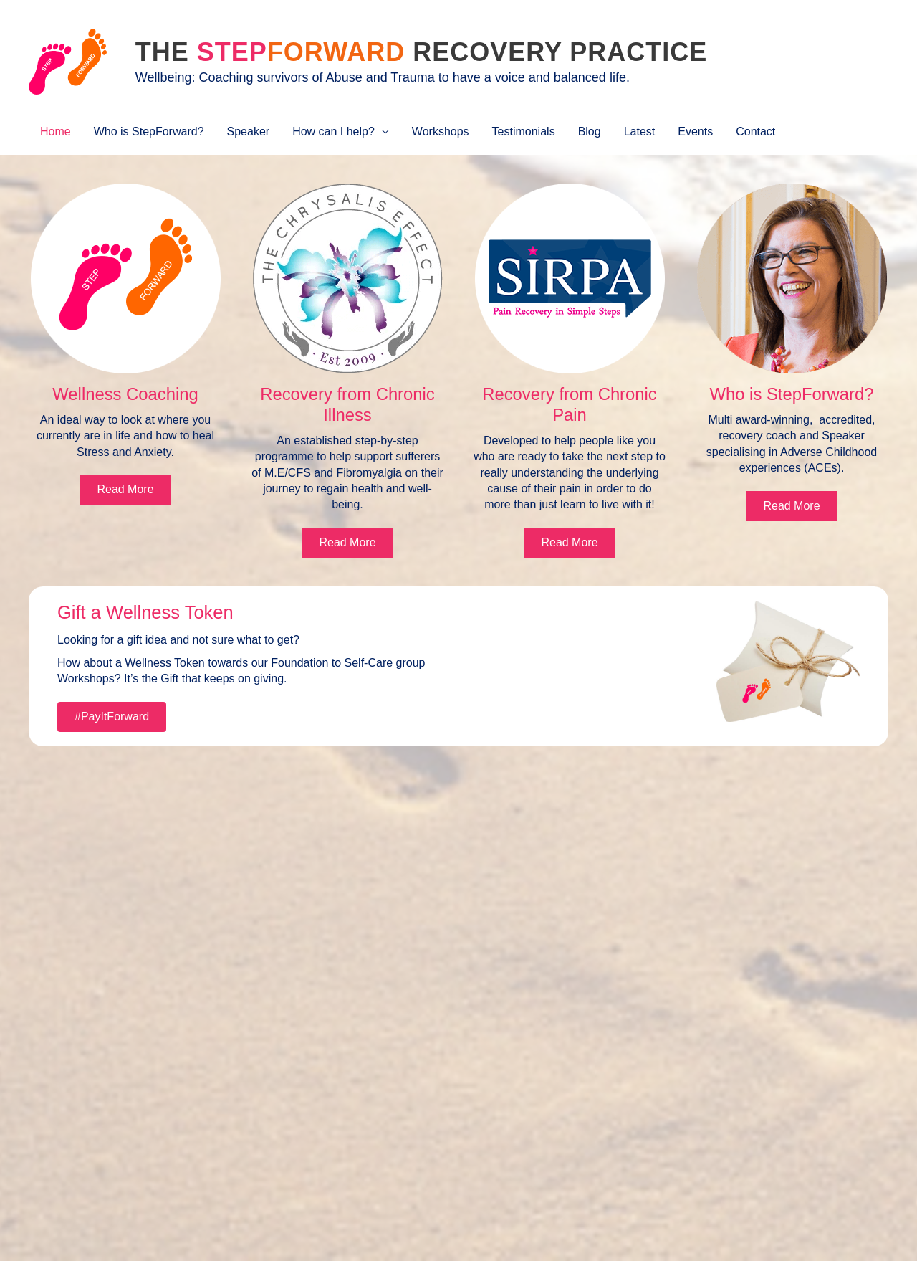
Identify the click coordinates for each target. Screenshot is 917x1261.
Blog (589, 131)
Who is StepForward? (149, 131)
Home (55, 131)
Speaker (248, 131)
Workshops (440, 131)
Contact (755, 131)
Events (695, 131)
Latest (640, 131)
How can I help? (333, 131)
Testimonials (523, 131)
